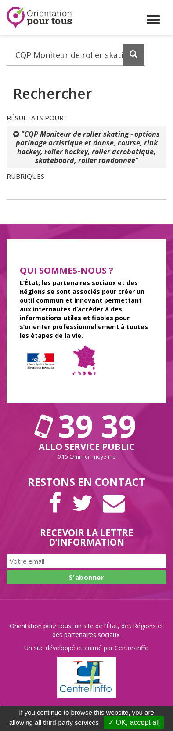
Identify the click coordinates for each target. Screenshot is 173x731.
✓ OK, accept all (133, 722)
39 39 (86, 426)
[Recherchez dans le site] (76, 55)
